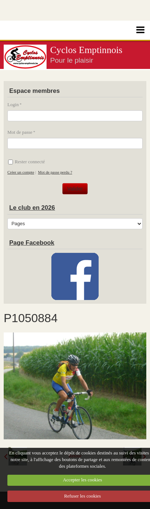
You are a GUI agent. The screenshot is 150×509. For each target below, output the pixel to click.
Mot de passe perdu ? (55, 172)
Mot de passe (20, 132)
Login (13, 104)
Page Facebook (31, 242)
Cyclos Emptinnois (86, 50)
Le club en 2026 (32, 207)
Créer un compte (20, 172)
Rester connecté (26, 161)
